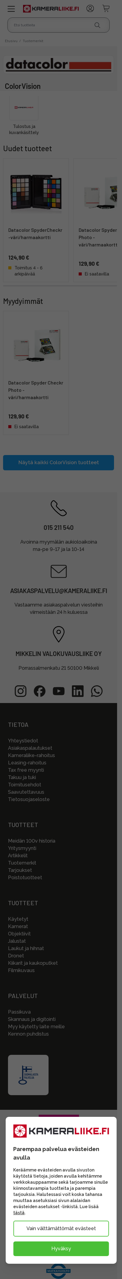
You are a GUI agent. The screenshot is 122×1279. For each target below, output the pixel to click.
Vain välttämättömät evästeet (61, 1228)
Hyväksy (61, 1249)
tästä (19, 1212)
